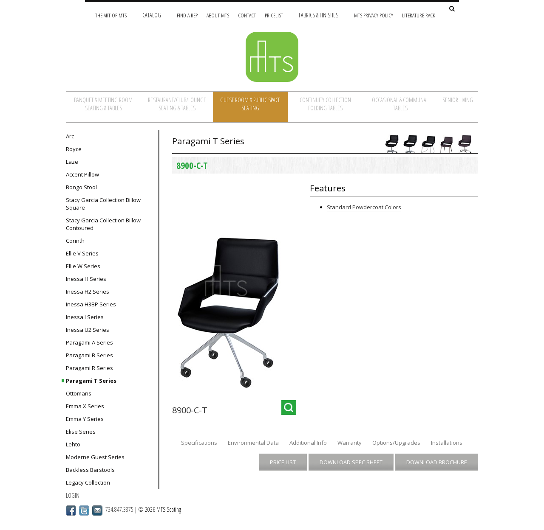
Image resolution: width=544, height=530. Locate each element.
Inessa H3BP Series (91, 304)
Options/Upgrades (396, 442)
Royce (74, 149)
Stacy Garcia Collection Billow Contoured (103, 224)
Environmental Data (253, 442)
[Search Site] (452, 9)
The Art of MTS (111, 15)
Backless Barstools (90, 470)
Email (97, 510)
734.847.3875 (119, 509)
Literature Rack (418, 15)
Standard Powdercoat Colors (364, 207)
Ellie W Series (83, 266)
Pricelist (274, 15)
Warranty (349, 442)
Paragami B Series (89, 355)
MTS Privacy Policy (373, 15)
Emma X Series (85, 406)
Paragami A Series (89, 342)
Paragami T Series (91, 380)
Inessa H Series (86, 279)
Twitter (84, 510)
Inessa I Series (85, 317)
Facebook (71, 510)
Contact (247, 15)
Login (72, 495)
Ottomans (78, 393)
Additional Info (308, 442)
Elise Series (81, 431)
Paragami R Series (89, 368)
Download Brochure (436, 462)
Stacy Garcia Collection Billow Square (103, 203)
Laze (72, 161)
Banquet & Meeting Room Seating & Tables (103, 104)
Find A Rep (187, 15)
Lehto (73, 444)
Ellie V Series (82, 253)
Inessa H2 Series (87, 291)
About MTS (218, 15)
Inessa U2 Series (87, 330)
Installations (446, 442)
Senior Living (457, 100)
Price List (283, 462)
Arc (70, 136)
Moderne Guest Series (95, 457)
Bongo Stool (81, 187)
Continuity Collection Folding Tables (325, 104)
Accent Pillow (82, 174)
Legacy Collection (88, 482)
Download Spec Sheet (351, 462)
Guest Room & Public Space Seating (250, 104)
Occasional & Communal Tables (400, 104)
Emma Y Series (85, 419)
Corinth (75, 240)
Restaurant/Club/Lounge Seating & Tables (177, 104)
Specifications (199, 442)
